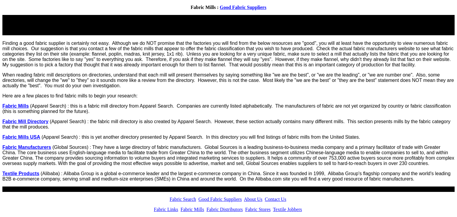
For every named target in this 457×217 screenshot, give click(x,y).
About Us (253, 199)
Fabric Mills (15, 106)
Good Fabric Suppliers (243, 7)
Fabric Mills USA (21, 137)
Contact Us (275, 199)
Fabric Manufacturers (26, 147)
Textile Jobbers (287, 209)
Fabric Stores (258, 209)
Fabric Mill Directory (25, 121)
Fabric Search (183, 199)
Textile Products (20, 173)
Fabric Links (166, 209)
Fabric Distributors (225, 209)
